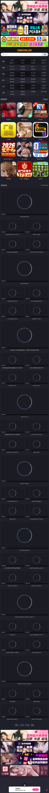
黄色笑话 (33, 88)
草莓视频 (33, 91)
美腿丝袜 (12, 81)
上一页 (21, 725)
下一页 (27, 725)
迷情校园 (12, 88)
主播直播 (33, 69)
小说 (3, 86)
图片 (3, 80)
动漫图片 (44, 79)
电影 (3, 74)
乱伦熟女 (33, 75)
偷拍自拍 (22, 73)
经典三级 (22, 75)
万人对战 (33, 60)
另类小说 (22, 88)
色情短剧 (22, 94)
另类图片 (44, 81)
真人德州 (22, 60)
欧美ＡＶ (33, 66)
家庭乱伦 (22, 85)
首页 (16, 725)
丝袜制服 (22, 69)
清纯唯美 (22, 81)
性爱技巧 (44, 88)
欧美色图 (33, 79)
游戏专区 (44, 60)
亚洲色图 (22, 79)
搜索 (45, 54)
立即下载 (35, 789)
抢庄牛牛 (44, 63)
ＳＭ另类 (44, 69)
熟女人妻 (12, 69)
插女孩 (12, 91)
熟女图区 (33, 81)
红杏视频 (12, 94)
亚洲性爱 (12, 73)
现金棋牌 (33, 63)
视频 (3, 67)
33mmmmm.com (24, 50)
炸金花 (22, 63)
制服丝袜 (12, 75)
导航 (3, 93)
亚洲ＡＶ (12, 66)
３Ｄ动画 (44, 66)
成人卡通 (33, 73)
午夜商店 (22, 91)
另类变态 (44, 75)
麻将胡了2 (12, 63)
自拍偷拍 (22, 66)
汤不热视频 (43, 91)
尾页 (32, 725)
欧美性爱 (44, 73)
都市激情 (12, 85)
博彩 (3, 61)
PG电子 (12, 60)
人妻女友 (33, 85)
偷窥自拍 (12, 79)
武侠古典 (44, 85)
